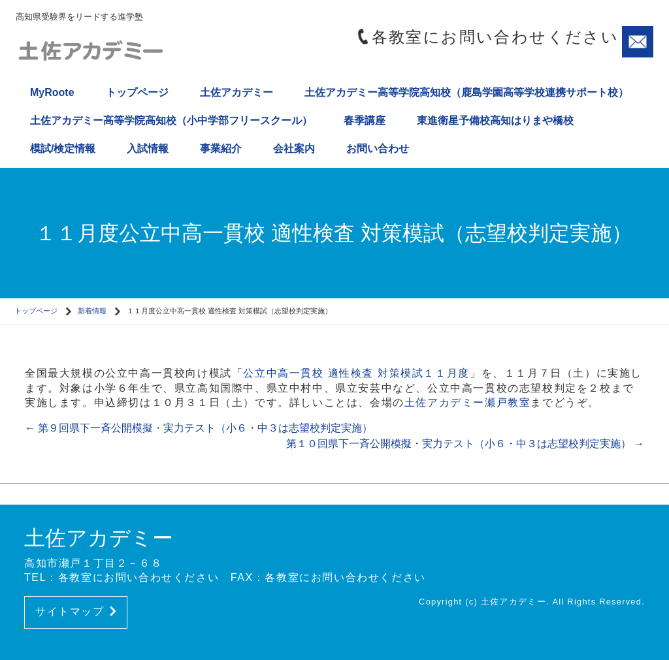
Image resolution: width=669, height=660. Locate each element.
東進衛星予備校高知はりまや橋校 (495, 120)
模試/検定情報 (62, 148)
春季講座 (364, 120)
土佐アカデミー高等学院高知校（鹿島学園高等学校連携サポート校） (466, 92)
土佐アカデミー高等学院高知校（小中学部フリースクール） (171, 120)
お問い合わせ (377, 148)
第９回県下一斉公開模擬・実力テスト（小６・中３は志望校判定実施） (198, 427)
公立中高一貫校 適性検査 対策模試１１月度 (356, 373)
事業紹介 (221, 148)
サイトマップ (75, 611)
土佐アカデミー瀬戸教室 (467, 402)
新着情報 (92, 311)
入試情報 (148, 148)
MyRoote (52, 92)
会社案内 (294, 148)
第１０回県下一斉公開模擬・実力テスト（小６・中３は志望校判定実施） (465, 443)
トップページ (137, 92)
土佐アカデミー (236, 92)
